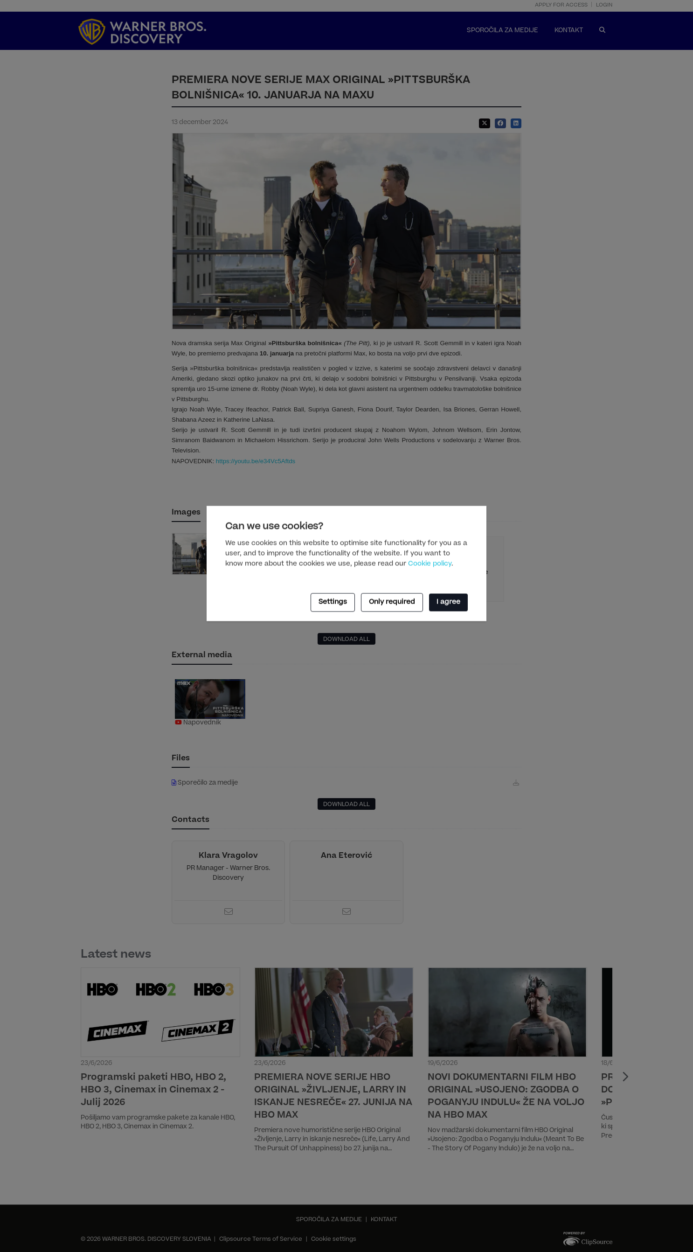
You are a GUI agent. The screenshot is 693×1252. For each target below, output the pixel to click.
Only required (392, 602)
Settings (333, 602)
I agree (448, 602)
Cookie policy (429, 564)
